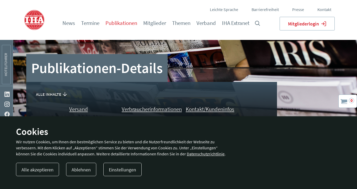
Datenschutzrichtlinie (206, 153)
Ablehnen (81, 170)
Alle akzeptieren (38, 170)
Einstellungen (122, 170)
